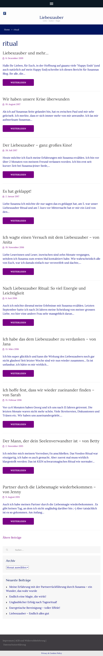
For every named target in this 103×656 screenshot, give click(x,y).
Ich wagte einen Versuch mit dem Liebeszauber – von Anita (51, 240)
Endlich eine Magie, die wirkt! (27, 596)
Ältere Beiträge (12, 537)
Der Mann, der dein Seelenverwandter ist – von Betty (51, 440)
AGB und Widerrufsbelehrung (30, 640)
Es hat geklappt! (17, 191)
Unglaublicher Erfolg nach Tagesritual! (33, 602)
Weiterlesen (18, 82)
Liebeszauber (52, 17)
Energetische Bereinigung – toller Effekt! (34, 607)
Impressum (8, 640)
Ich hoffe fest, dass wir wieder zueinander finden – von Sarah (48, 392)
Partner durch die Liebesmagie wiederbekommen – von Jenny (49, 489)
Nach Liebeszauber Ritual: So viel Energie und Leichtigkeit (44, 290)
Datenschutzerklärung (14, 644)
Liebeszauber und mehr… (25, 53)
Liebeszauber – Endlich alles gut (29, 613)
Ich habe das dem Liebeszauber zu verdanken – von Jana (49, 341)
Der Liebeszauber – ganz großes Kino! (37, 145)
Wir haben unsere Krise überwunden (36, 99)
